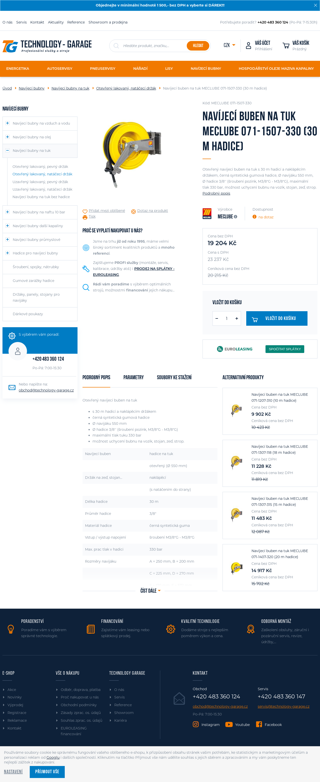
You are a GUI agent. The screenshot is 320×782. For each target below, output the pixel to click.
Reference (76, 22)
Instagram (211, 724)
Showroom (124, 712)
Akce (12, 689)
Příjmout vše (47, 771)
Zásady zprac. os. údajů (81, 712)
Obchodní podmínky (79, 705)
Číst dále (148, 591)
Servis (21, 22)
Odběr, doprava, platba (80, 689)
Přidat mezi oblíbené (107, 210)
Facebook (273, 724)
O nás (7, 22)
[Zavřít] (315, 5)
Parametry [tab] (134, 378)
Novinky (15, 697)
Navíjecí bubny (31, 88)
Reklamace (17, 720)
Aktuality (56, 22)
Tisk (92, 216)
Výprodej (15, 705)
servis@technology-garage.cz (284, 706)
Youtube (242, 724)
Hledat (198, 46)
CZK (227, 46)
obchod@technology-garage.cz (46, 390)
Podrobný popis (216, 193)
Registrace (17, 712)
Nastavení (13, 771)
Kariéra (120, 720)
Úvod (7, 88)
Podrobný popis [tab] (96, 378)
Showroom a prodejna (108, 22)
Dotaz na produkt (152, 210)
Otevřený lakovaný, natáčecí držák (126, 88)
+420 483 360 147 (281, 696)
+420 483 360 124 (48, 359)
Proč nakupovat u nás (80, 697)
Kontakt (37, 22)
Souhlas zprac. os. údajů (81, 720)
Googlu (53, 757)
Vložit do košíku (275, 319)
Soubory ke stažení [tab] (174, 378)
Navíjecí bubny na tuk (70, 88)
